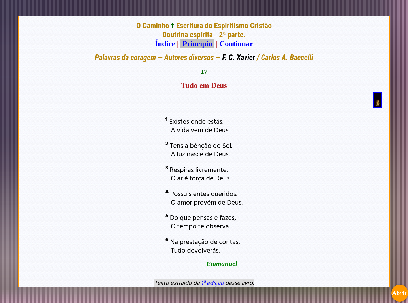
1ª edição (212, 282)
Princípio (197, 43)
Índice (165, 43)
